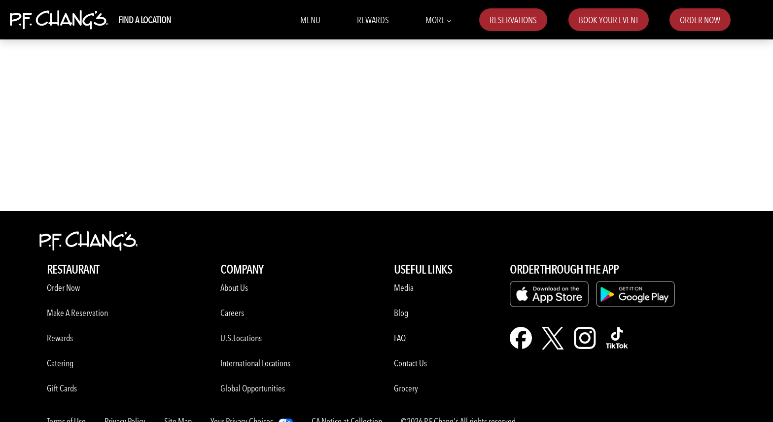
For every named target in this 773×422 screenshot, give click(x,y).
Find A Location (144, 20)
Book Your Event (608, 20)
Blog (401, 313)
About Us (234, 287)
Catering (60, 363)
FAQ (400, 338)
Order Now (700, 20)
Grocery (406, 388)
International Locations (255, 363)
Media (404, 287)
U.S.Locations (241, 338)
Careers (232, 313)
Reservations (513, 20)
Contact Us (410, 363)
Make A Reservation (77, 313)
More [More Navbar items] (438, 19)
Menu (310, 20)
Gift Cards (62, 388)
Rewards (373, 20)
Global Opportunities (252, 388)
